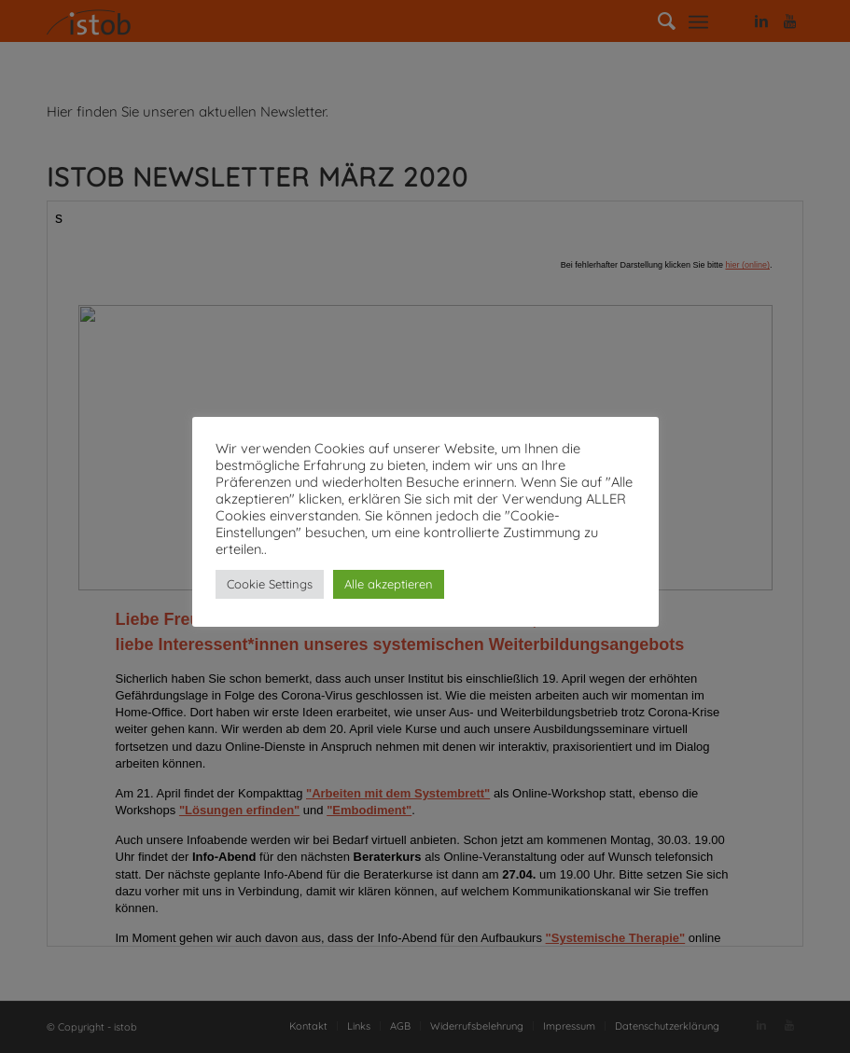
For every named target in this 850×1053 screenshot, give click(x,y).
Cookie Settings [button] (270, 583)
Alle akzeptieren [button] (388, 583)
